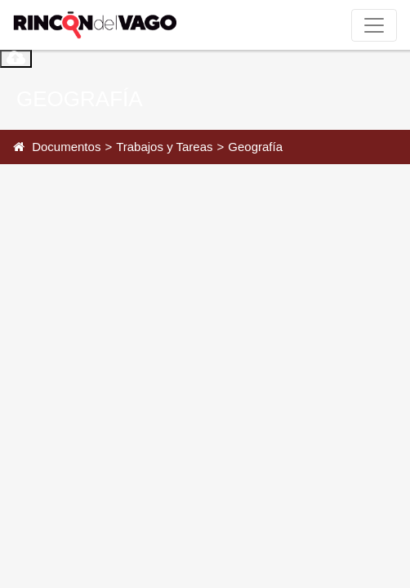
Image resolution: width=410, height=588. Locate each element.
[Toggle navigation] (374, 25)
